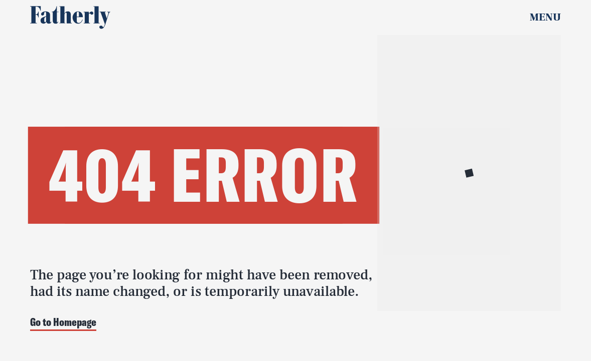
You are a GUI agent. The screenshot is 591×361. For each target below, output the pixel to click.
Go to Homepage (63, 322)
